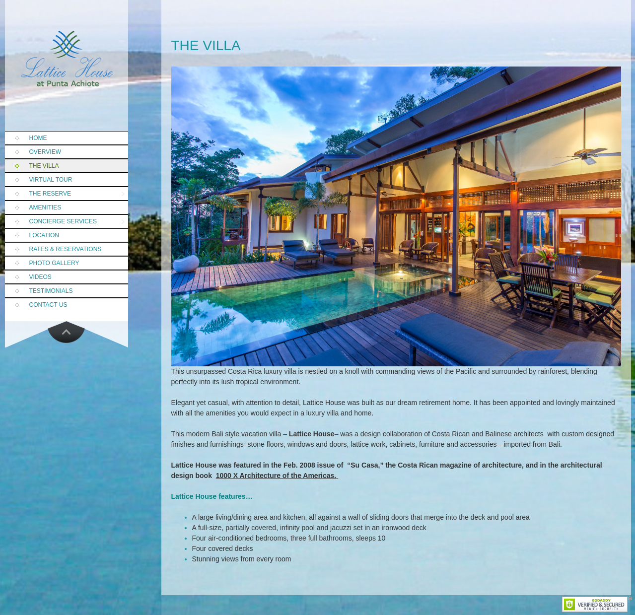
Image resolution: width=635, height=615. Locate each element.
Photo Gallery (54, 263)
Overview (45, 151)
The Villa (44, 165)
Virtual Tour (50, 179)
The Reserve (50, 193)
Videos (40, 276)
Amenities (45, 207)
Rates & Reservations (65, 249)
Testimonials (51, 290)
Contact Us (48, 304)
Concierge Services (63, 221)
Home (38, 138)
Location (44, 235)
